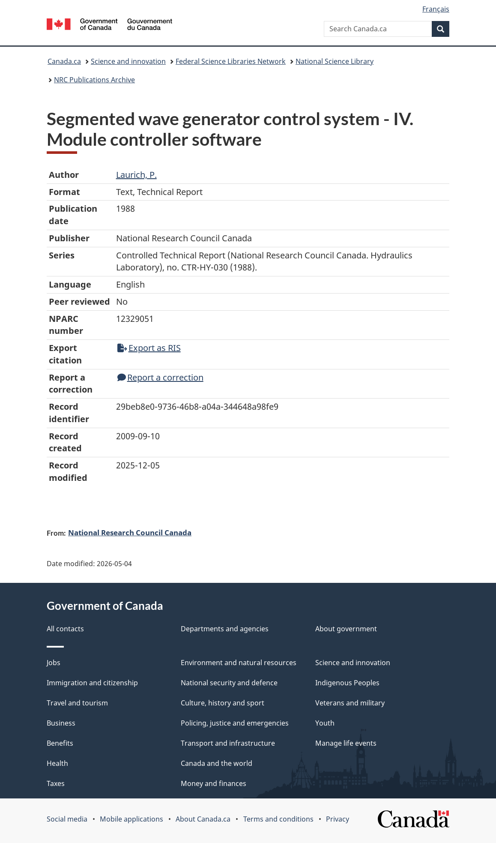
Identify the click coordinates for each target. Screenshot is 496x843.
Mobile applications (131, 819)
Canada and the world (216, 763)
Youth (325, 723)
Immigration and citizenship (92, 682)
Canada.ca (64, 61)
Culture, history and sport (222, 703)
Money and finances (213, 783)
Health (57, 763)
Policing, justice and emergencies (235, 723)
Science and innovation (128, 61)
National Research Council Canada (129, 532)
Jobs (53, 662)
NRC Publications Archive (94, 79)
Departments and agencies (225, 628)
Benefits (60, 743)
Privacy (337, 819)
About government (346, 628)
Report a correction (160, 377)
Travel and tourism (77, 703)
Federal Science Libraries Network (231, 61)
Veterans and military (350, 703)
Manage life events (345, 743)
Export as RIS (149, 348)
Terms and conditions (278, 819)
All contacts (65, 628)
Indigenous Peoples (347, 682)
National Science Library (334, 61)
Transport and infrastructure (228, 743)
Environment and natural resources (238, 662)
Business (61, 723)
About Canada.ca (203, 819)
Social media (67, 819)
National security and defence (229, 682)
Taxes (56, 783)
